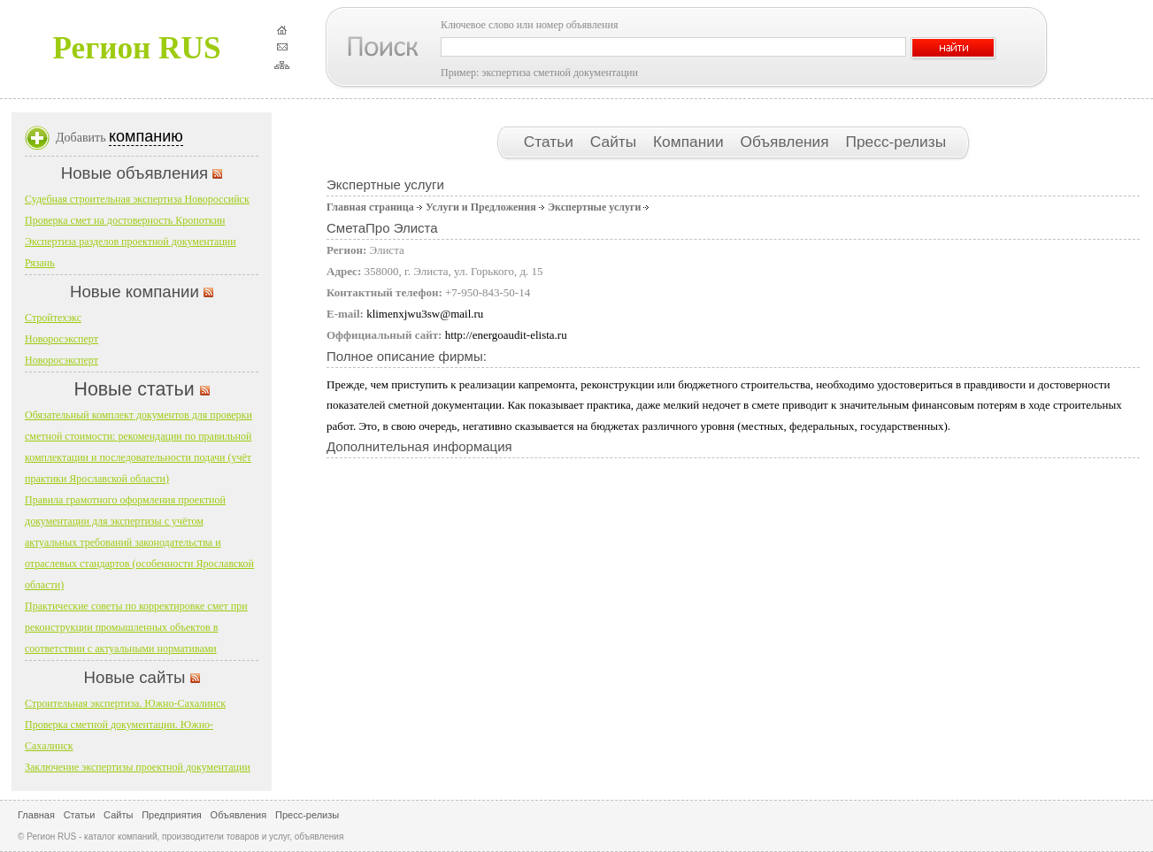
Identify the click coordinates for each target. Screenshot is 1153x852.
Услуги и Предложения (481, 207)
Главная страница (370, 207)
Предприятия (172, 815)
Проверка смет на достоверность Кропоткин (125, 220)
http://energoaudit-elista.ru (506, 335)
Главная (36, 815)
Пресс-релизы (895, 141)
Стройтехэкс (53, 317)
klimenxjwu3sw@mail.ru (424, 313)
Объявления (786, 141)
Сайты (615, 141)
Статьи (551, 141)
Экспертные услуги (594, 207)
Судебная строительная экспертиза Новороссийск (137, 199)
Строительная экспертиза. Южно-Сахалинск (125, 703)
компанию (146, 136)
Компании (690, 141)
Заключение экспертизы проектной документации (137, 767)
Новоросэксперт (61, 339)
